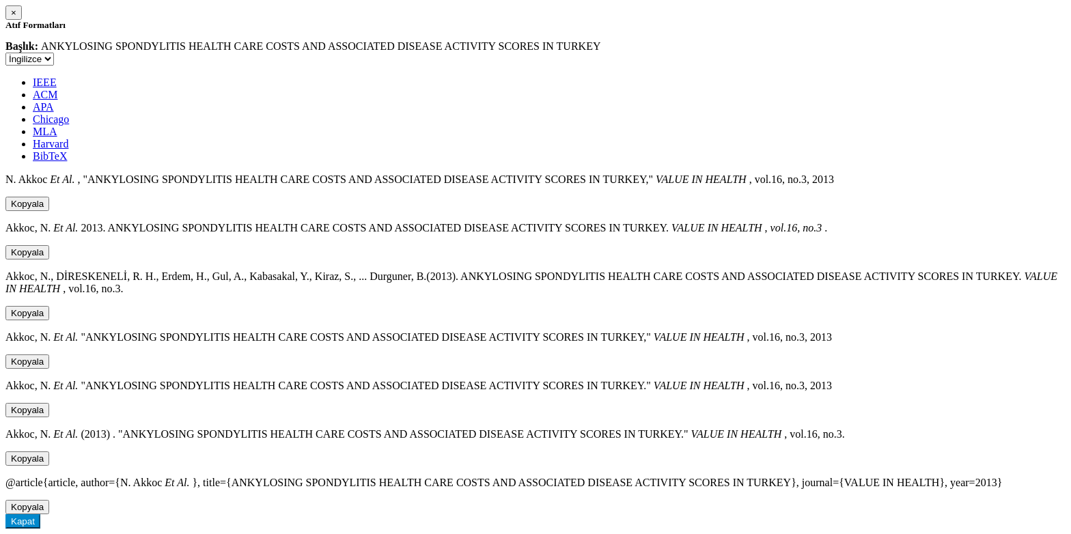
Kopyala (27, 204)
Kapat (23, 521)
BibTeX (50, 156)
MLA (45, 131)
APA (43, 107)
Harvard (50, 144)
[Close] (13, 12)
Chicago (51, 119)
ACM (45, 94)
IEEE (45, 82)
